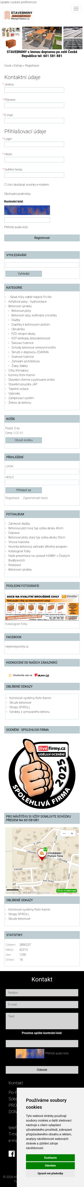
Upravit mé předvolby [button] (50, 1173)
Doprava (13, 533)
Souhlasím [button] (50, 1157)
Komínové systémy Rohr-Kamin (30, 698)
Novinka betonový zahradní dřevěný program (37, 546)
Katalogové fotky (19, 551)
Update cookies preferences (18, 2)
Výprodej (14, 393)
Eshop (18, 65)
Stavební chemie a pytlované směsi (31, 380)
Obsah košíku (24, 440)
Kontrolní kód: (13, 201)
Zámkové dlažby (19, 523)
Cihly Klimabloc (18, 370)
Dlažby (15, 320)
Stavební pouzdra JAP (22, 384)
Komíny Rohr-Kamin (21, 375)
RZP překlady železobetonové (30, 338)
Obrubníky (18, 329)
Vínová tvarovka (18, 542)
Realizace (14, 565)
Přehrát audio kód (15, 227)
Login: (9, 466)
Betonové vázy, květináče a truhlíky (34, 315)
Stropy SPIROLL (19, 707)
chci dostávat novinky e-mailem (28, 184)
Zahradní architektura (25, 361)
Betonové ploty (21, 311)
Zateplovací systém (21, 398)
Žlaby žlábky (19, 366)
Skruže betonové (20, 702)
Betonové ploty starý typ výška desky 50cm (36, 537)
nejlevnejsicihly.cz (16, 646)
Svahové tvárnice (22, 357)
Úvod (7, 65)
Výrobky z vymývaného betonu (29, 712)
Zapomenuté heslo (35, 498)
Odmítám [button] (50, 1165)
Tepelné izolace (18, 389)
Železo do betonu (19, 402)
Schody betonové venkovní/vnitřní (33, 347)
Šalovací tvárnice (22, 343)
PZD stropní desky (23, 334)
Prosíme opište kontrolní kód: (42, 1033)
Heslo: (9, 477)
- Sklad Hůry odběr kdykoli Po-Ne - (30, 297)
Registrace (12, 498)
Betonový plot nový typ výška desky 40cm (35, 528)
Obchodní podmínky (17, 194)
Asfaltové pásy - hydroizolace (27, 301)
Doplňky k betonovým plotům (30, 324)
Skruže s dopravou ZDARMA (30, 352)
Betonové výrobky (20, 306)
